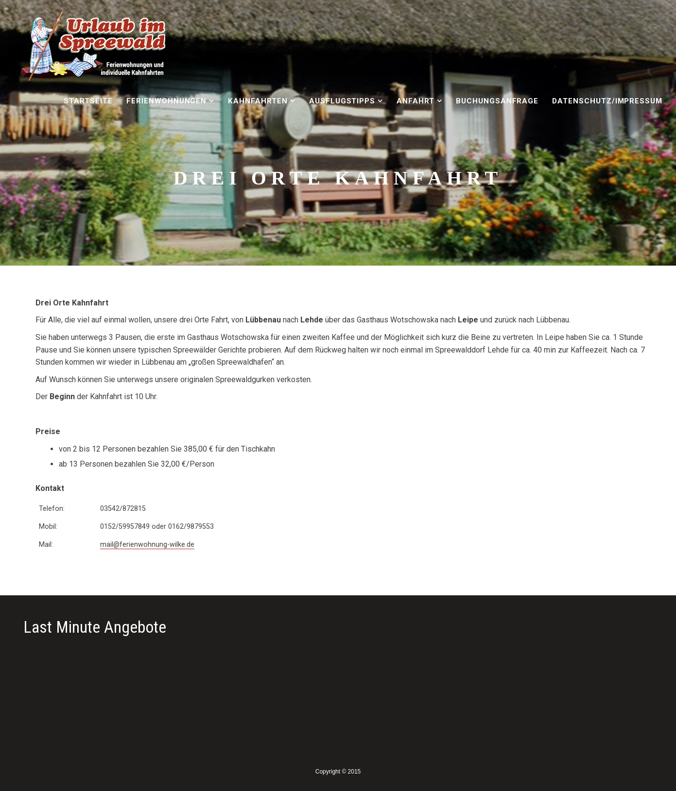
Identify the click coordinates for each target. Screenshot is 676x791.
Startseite (88, 101)
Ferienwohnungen (166, 101)
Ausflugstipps (342, 101)
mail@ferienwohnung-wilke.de (147, 544)
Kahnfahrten (258, 101)
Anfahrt (416, 101)
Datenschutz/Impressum (607, 101)
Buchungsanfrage (497, 101)
